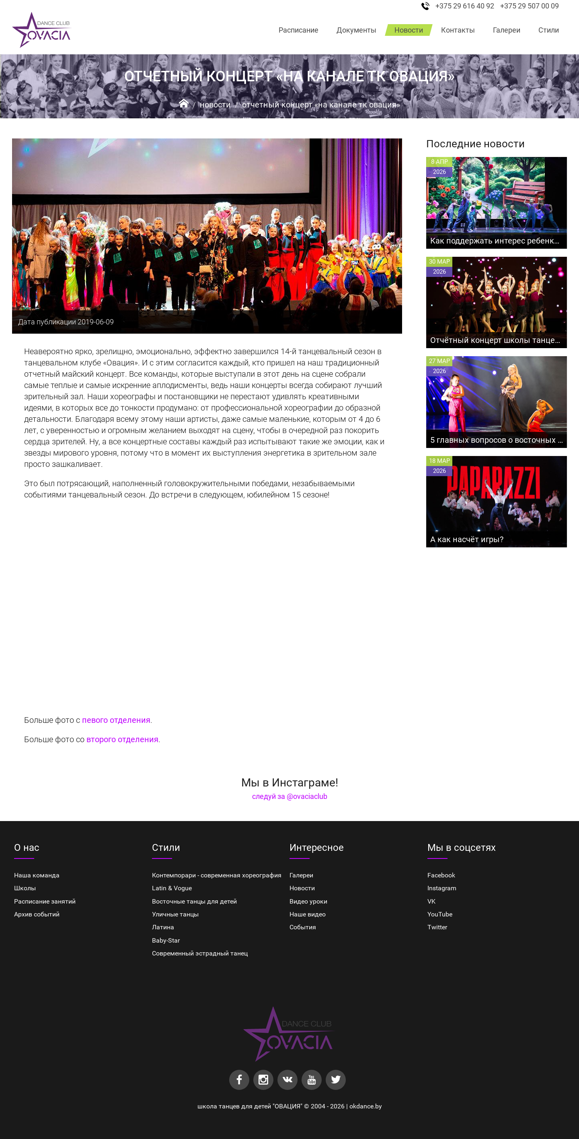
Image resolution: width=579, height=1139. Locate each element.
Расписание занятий (45, 901)
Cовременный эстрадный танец (200, 953)
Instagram (441, 888)
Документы (356, 30)
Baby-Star (166, 940)
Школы (25, 888)
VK (431, 901)
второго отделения (122, 739)
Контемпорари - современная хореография (216, 875)
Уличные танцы (175, 914)
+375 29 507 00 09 (529, 6)
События (303, 927)
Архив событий (37, 914)
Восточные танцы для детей (194, 901)
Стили (548, 30)
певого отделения (116, 720)
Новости (408, 30)
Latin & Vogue (172, 888)
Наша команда (37, 875)
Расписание (298, 30)
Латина (163, 927)
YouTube (439, 914)
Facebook (441, 875)
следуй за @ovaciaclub (289, 796)
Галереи (506, 30)
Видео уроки (308, 901)
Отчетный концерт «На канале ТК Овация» (321, 104)
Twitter (437, 927)
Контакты (458, 30)
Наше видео (308, 914)
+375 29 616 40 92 (464, 6)
